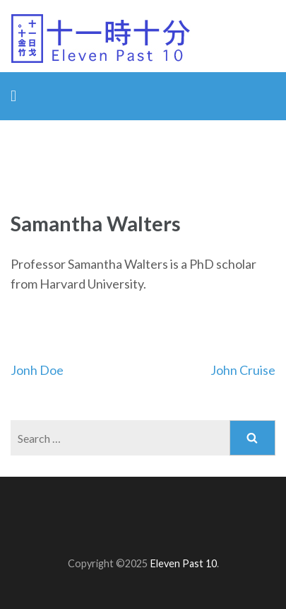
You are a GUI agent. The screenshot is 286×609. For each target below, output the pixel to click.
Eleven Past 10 (183, 563)
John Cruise (242, 370)
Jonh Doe (37, 370)
